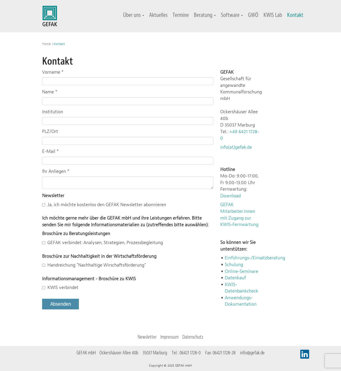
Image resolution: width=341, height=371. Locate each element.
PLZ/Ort (50, 131)
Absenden (60, 304)
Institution (52, 112)
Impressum (169, 337)
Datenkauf (235, 278)
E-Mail (50, 151)
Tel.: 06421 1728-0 (188, 352)
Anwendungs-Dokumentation (241, 301)
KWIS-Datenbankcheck (241, 287)
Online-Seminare (241, 271)
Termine (181, 15)
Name (49, 92)
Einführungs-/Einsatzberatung (255, 258)
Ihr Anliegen (55, 171)
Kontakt (295, 15)
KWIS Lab (273, 15)
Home (46, 43)
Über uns (133, 15)
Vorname (53, 72)
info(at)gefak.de (236, 147)
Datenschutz (192, 337)
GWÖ (253, 15)
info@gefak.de (252, 352)
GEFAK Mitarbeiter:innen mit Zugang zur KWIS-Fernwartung (239, 214)
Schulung (234, 264)
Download (230, 196)
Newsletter (147, 337)
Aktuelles (158, 15)
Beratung (205, 15)
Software (232, 15)
